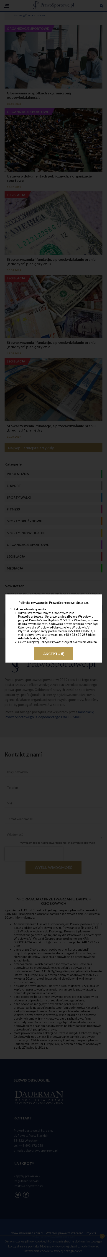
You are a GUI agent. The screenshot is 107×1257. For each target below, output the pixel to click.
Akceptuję (53, 653)
